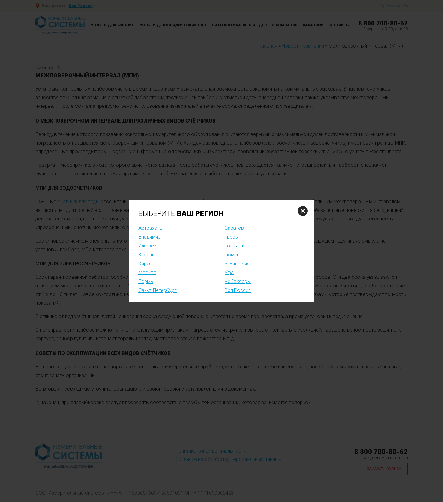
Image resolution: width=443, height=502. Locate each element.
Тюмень (233, 255)
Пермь (145, 281)
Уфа (229, 272)
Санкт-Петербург (157, 290)
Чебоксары (238, 281)
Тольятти (235, 246)
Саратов (234, 228)
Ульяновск (237, 264)
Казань (146, 255)
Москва (147, 272)
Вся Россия (238, 290)
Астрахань (150, 228)
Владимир (149, 237)
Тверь (231, 237)
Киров (145, 264)
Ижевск (147, 246)
